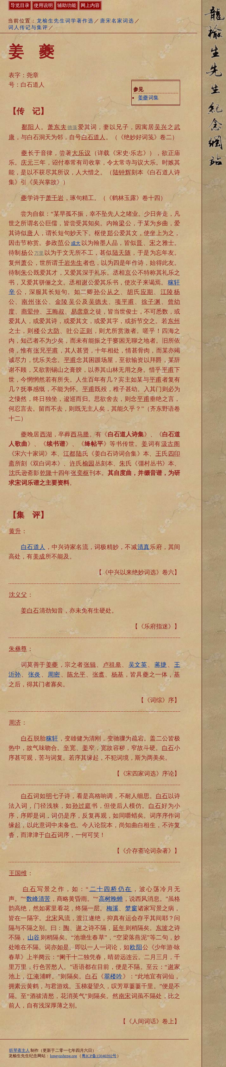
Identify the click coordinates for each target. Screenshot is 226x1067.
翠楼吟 (113, 976)
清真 (143, 547)
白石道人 (33, 547)
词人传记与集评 (28, 27)
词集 (148, 98)
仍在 (110, 889)
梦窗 (131, 908)
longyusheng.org (63, 1056)
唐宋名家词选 (117, 20)
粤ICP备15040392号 (99, 1056)
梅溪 (112, 908)
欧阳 (136, 947)
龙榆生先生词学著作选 (65, 20)
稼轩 (52, 738)
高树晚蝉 (111, 898)
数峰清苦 (38, 898)
